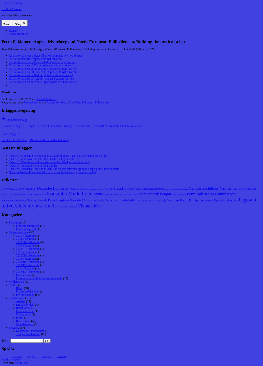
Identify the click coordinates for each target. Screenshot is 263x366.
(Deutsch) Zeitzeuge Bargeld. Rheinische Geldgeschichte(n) (44, 159)
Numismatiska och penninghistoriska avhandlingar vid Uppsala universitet (52, 172)
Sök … (5, 340)
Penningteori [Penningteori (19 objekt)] (225, 194)
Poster (19, 317)
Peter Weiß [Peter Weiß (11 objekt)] (76, 200)
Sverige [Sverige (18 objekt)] (160, 200)
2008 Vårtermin (25, 258)
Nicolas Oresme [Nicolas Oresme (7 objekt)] (131, 195)
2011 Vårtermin (25, 268)
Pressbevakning (25, 294)
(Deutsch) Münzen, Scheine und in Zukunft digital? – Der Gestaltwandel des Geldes (58, 155)
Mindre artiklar (25, 311)
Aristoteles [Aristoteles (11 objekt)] (7, 188)
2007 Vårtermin (25, 252)
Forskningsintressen (27, 225)
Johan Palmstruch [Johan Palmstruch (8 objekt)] (33, 194)
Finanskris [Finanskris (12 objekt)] (120, 188)
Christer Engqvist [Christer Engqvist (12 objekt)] (25, 188)
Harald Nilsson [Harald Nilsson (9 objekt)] (8, 194)
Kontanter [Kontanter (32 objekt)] (56, 194)
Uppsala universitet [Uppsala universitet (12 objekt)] (226, 200)
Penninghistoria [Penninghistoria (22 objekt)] (200, 194)
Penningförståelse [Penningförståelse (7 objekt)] (179, 195)
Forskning (15, 222)
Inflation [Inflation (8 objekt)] (21, 194)
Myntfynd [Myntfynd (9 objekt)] (108, 194)
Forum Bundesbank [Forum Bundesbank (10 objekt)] (152, 188)
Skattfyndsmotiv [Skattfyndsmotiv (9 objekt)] (145, 200)
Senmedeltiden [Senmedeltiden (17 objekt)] (125, 200)
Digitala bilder (24, 304)
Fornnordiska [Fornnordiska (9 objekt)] (134, 188)
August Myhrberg (56, 102)
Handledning (23, 275)
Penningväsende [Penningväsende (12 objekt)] (37, 200)
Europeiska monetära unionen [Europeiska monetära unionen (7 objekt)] (91, 189)
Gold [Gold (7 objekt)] (254, 189)
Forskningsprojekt (26, 229)
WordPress (20, 362)
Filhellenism (102, 102)
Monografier (23, 314)
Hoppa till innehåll (12, 3)
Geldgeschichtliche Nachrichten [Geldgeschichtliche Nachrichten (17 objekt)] (213, 188)
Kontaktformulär (18, 33)
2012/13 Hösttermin (27, 271)
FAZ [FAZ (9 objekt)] (106, 188)
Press (12, 284)
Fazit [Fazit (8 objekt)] (111, 189)
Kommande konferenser (30, 330)
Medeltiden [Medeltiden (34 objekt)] (80, 194)
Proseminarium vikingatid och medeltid (39, 278)
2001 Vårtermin (25, 235)
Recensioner (31, 102)
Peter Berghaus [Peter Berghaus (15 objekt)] (59, 200)
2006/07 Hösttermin (27, 248)
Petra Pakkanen (84, 102)
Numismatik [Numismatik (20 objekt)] (148, 194)
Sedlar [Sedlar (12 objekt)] (109, 200)
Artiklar (20, 301)
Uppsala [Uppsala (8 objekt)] (210, 200)
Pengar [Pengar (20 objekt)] (165, 194)
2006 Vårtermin (25, 245)
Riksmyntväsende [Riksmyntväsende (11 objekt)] (94, 200)
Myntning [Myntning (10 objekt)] (119, 194)
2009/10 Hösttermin (27, 261)
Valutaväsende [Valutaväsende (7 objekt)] (62, 207)
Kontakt (13, 30)
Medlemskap (16, 281)
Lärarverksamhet (18, 232)
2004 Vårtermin (25, 238)
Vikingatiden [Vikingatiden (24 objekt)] (90, 205)
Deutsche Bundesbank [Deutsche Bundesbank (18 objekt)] (55, 188)
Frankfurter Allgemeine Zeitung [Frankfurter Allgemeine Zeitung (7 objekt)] (175, 189)
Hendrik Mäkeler (11, 9)
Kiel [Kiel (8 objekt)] (44, 194)
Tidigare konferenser (28, 334)
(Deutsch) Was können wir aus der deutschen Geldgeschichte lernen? (49, 162)
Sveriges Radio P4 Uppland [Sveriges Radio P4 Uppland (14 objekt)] (186, 200)
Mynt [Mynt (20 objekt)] (97, 194)
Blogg (19, 288)
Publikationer (16, 298)
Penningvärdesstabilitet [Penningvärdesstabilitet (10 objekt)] (14, 200)
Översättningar (24, 324)
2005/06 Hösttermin (27, 242)
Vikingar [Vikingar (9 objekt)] (72, 206)
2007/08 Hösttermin (27, 255)
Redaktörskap (24, 307)
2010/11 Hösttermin (27, 265)
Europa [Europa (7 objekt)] (76, 189)
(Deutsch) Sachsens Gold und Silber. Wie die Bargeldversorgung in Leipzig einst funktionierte (64, 168)
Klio (71, 102)
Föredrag (14, 327)
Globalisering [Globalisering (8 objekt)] (245, 189)
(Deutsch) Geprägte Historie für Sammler (33, 165)
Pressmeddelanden (27, 291)
